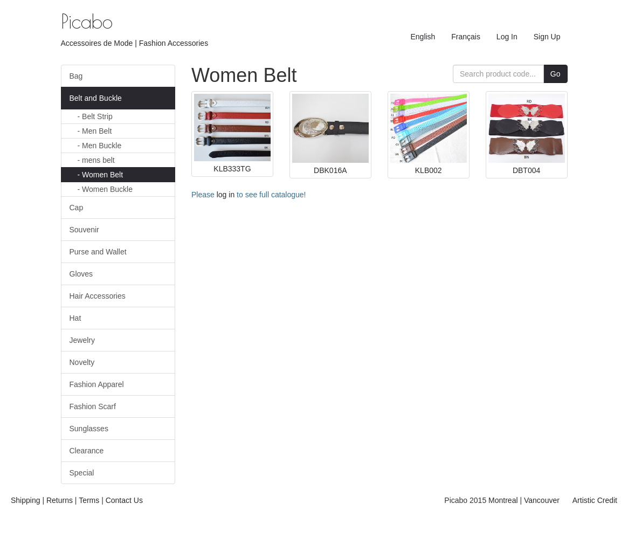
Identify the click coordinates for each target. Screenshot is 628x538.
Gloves (81, 274)
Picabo (87, 21)
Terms (89, 500)
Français (465, 36)
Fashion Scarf (93, 406)
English (422, 36)
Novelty (82, 362)
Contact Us (124, 500)
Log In (506, 36)
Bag (76, 76)
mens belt (96, 160)
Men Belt (95, 131)
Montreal (502, 500)
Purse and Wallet (98, 251)
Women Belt (100, 174)
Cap (77, 207)
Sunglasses (89, 428)
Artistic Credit (594, 500)
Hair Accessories (98, 296)
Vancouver (542, 500)
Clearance (87, 450)
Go (555, 74)
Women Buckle (105, 189)
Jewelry (82, 340)
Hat (75, 318)
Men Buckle (100, 145)
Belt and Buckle (96, 98)
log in (225, 194)
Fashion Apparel (97, 384)
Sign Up (547, 36)
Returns (59, 500)
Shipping (25, 500)
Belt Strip (95, 116)
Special (82, 472)
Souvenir (84, 229)
